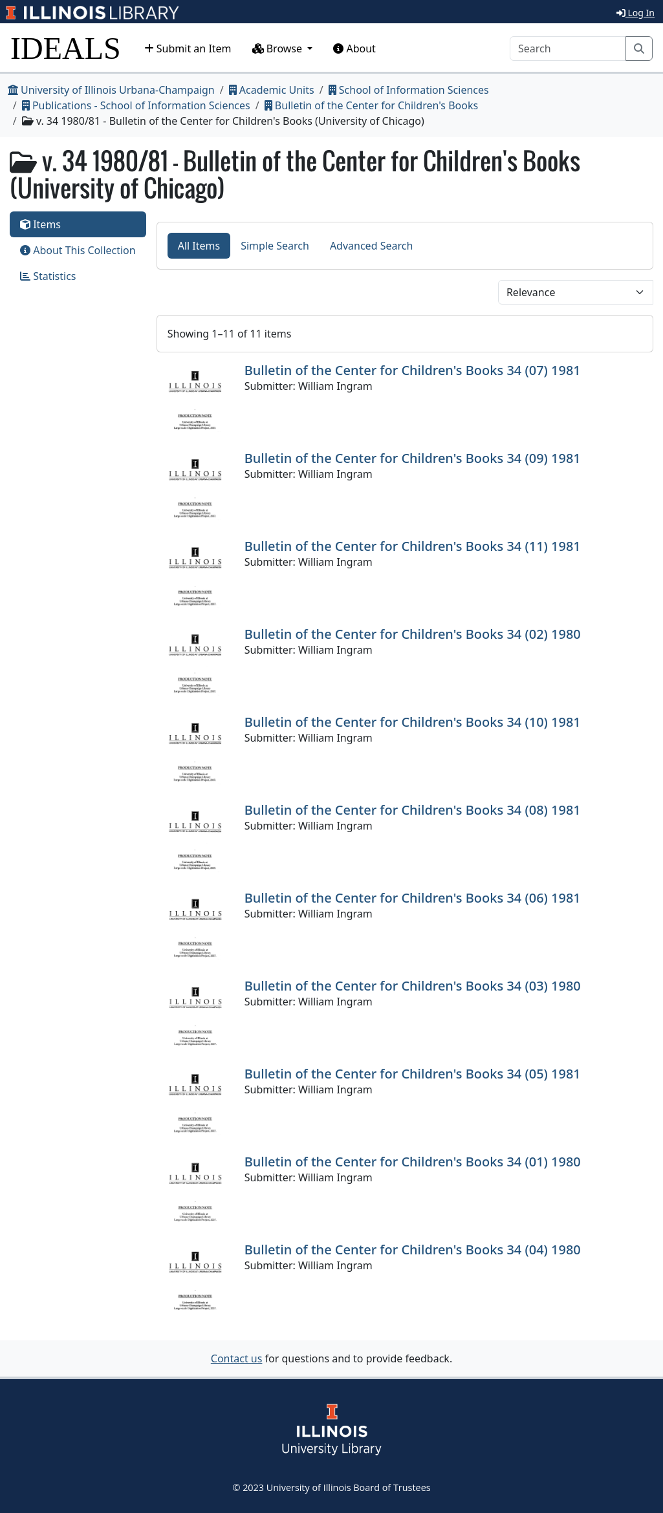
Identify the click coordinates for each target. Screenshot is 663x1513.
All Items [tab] (199, 246)
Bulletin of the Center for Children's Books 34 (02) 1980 (413, 634)
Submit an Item (188, 48)
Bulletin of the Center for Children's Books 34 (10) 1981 (413, 722)
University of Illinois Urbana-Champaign (111, 90)
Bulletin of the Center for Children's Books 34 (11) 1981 (413, 546)
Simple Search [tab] (275, 246)
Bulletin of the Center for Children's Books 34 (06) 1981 (413, 898)
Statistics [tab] (48, 276)
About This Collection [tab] (78, 250)
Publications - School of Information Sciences (136, 105)
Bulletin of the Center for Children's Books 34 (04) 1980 (413, 1249)
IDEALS (65, 48)
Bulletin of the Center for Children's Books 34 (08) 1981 (413, 810)
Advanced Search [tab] (371, 246)
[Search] (568, 48)
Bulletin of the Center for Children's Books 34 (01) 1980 (413, 1161)
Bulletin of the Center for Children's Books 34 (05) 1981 (413, 1073)
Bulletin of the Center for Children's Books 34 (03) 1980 (413, 985)
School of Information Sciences (409, 90)
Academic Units (271, 90)
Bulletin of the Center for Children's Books (371, 105)
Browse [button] (278, 48)
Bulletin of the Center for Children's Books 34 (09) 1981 (413, 458)
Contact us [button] (237, 1358)
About (354, 48)
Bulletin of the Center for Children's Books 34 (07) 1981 (413, 370)
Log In (635, 12)
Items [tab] (40, 224)
